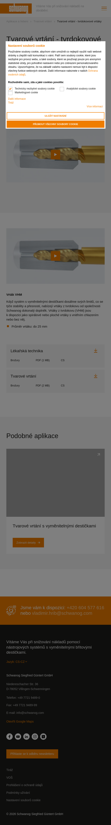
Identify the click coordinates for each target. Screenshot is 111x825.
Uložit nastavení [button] (55, 116)
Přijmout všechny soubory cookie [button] (55, 124)
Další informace (17, 98)
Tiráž (11, 102)
